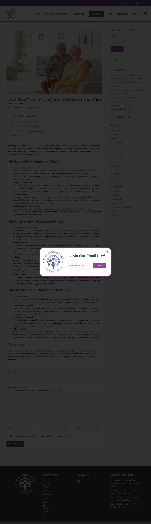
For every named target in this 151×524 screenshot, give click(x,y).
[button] (65, 251)
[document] (75, 262)
